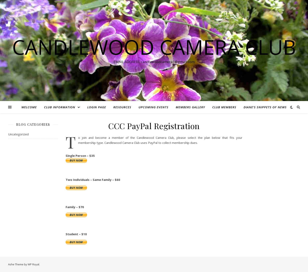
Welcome (29, 107)
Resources (122, 107)
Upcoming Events (153, 107)
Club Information (59, 107)
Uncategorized (18, 134)
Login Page (96, 107)
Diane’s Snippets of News (265, 107)
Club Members (224, 107)
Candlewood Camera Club (154, 47)
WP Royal (33, 264)
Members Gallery (190, 107)
